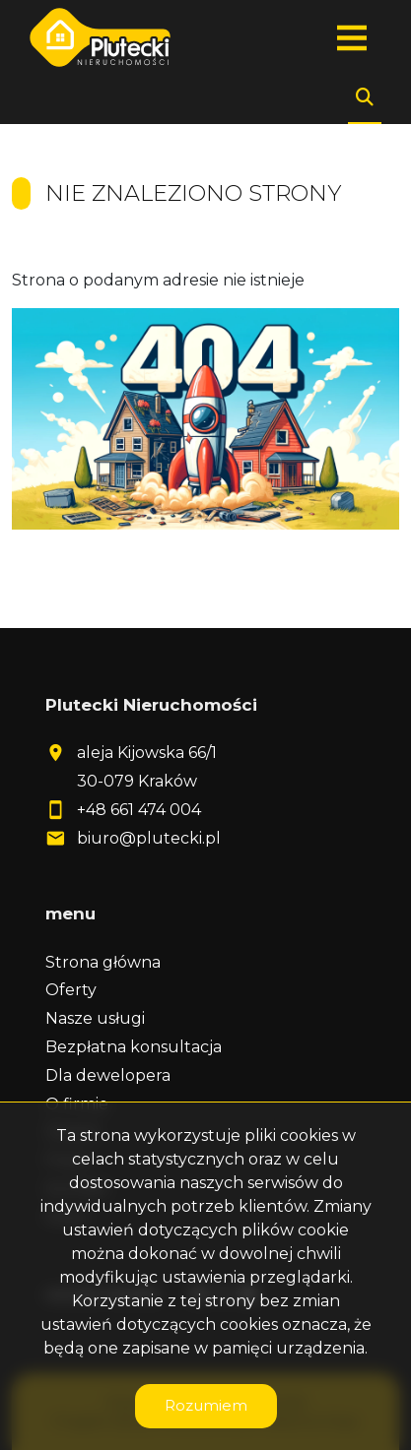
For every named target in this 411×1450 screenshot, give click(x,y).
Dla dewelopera (108, 1075)
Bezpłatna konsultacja (133, 1047)
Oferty (71, 989)
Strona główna (103, 962)
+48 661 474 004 (139, 809)
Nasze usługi (95, 1018)
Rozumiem (206, 1405)
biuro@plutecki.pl (149, 838)
